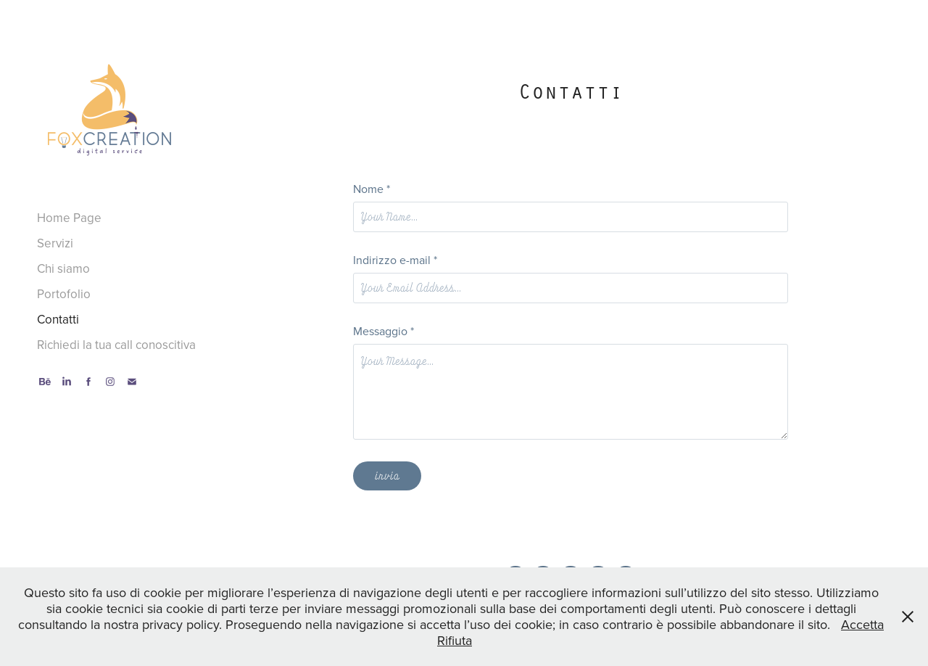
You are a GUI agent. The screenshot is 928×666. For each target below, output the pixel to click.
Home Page (69, 217)
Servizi (55, 243)
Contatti (58, 319)
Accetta (862, 624)
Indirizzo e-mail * (395, 260)
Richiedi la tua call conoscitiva (116, 344)
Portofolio (64, 294)
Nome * (371, 188)
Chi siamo (63, 268)
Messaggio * (383, 331)
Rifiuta (454, 640)
